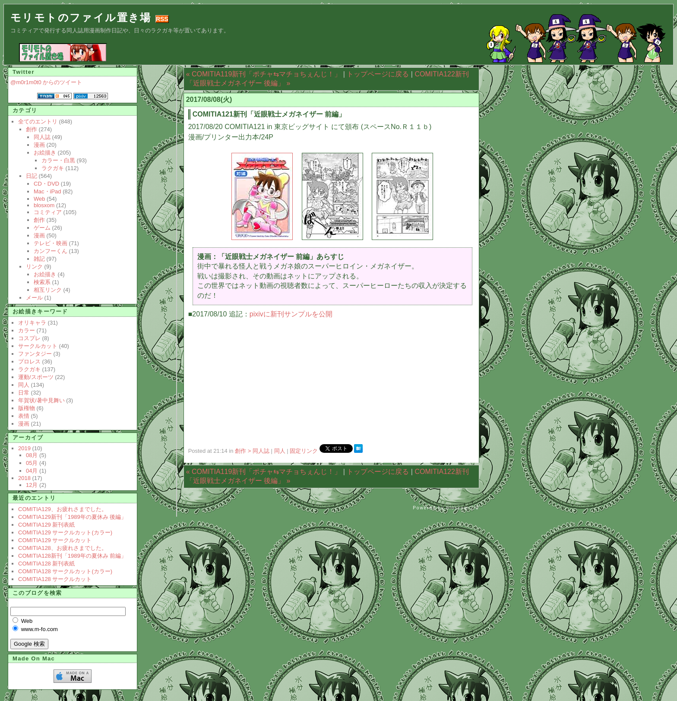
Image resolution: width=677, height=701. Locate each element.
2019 (24, 448)
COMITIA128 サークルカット (55, 579)
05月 (32, 463)
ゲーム (42, 227)
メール (34, 297)
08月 (32, 455)
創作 (31, 129)
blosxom (44, 205)
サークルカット (37, 346)
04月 (32, 470)
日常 (23, 392)
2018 (24, 478)
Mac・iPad (47, 191)
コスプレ (29, 338)
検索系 (42, 282)
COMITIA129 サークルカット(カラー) (65, 532)
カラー (26, 330)
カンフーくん (50, 251)
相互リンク (48, 290)
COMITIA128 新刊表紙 (46, 563)
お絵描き (45, 152)
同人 (279, 451)
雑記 (39, 259)
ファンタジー (35, 353)
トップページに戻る (378, 74)
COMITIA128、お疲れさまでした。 (62, 548)
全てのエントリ (37, 121)
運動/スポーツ (36, 377)
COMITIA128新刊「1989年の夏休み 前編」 (72, 556)
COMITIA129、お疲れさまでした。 (62, 509)
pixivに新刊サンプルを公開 (291, 314)
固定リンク (305, 451)
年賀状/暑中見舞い (41, 400)
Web (39, 199)
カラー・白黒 (58, 160)
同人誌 (42, 137)
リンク (34, 266)
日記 (31, 176)
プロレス (29, 361)
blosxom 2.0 (462, 507)
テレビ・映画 (50, 243)
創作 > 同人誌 (253, 451)
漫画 (39, 145)
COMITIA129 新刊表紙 (46, 524)
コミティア (48, 212)
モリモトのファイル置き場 (81, 17)
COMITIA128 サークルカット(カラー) (65, 571)
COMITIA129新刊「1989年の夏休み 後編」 (72, 517)
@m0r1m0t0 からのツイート (46, 82)
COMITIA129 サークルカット (55, 540)
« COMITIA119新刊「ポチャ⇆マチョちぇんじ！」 (264, 74)
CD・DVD (46, 183)
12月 (32, 485)
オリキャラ (32, 322)
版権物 (26, 408)
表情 (23, 416)
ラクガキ (52, 168)
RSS (162, 19)
